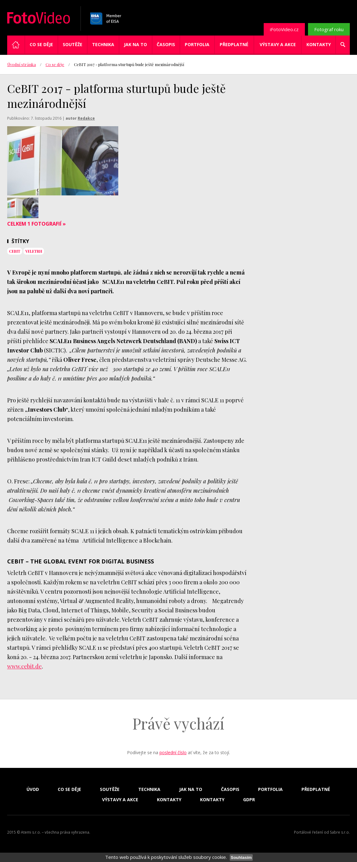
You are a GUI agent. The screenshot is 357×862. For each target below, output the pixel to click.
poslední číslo (173, 752)
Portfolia (197, 44)
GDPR (249, 799)
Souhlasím (241, 857)
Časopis (166, 44)
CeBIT (14, 251)
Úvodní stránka (21, 64)
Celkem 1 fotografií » (36, 223)
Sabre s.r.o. (340, 832)
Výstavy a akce (278, 44)
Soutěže (72, 44)
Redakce (86, 118)
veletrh (33, 251)
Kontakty (318, 44)
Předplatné (234, 44)
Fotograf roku (329, 29)
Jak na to (135, 44)
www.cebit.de (24, 666)
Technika (103, 44)
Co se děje (41, 44)
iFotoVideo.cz (284, 29)
